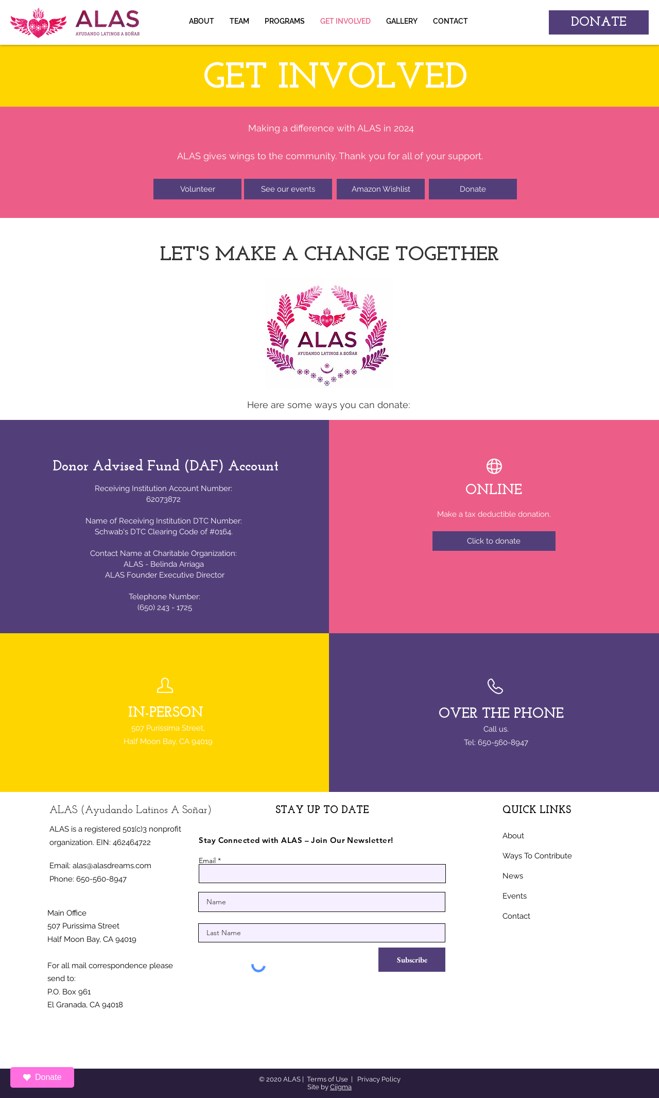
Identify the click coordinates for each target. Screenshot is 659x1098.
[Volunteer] (197, 189)
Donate (42, 1077)
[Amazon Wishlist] (381, 189)
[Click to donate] (494, 541)
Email (207, 860)
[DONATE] (599, 22)
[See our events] (288, 189)
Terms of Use (327, 1079)
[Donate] (473, 189)
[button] (401, 21)
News (512, 876)
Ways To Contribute (537, 855)
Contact (516, 916)
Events (514, 896)
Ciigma (341, 1087)
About (513, 835)
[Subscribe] (411, 960)
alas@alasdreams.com (112, 865)
